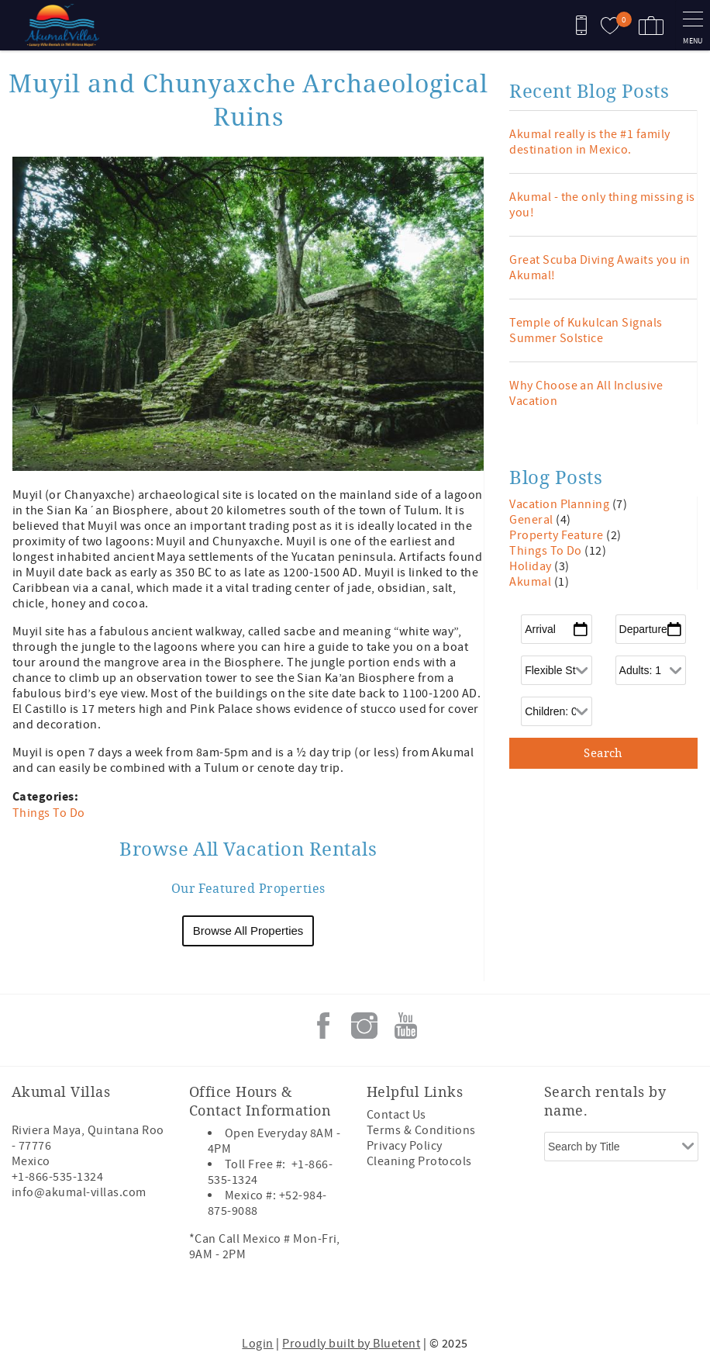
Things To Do (48, 813)
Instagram (364, 1025)
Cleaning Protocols (419, 1161)
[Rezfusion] (144, 1299)
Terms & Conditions (421, 1130)
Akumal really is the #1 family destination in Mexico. (589, 141)
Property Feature (557, 535)
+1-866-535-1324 (57, 1177)
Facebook (323, 1025)
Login (257, 1343)
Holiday (531, 566)
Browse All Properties (248, 930)
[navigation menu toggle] (692, 25)
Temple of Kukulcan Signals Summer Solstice (585, 330)
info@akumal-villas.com (79, 1192)
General (532, 520)
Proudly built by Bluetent (351, 1343)
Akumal (531, 582)
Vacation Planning (560, 504)
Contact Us (396, 1115)
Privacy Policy (405, 1146)
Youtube (405, 1025)
